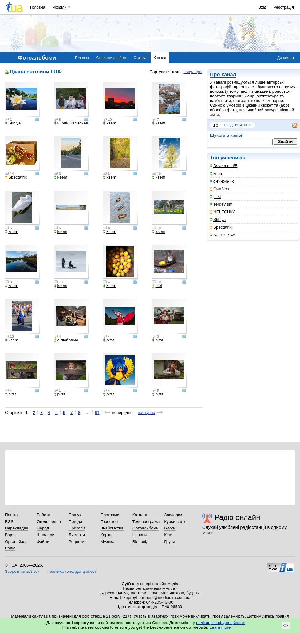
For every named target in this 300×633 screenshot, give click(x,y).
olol (157, 286)
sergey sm (221, 204)
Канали (160, 58)
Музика (107, 541)
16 (215, 125)
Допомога (285, 58)
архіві (236, 135)
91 (97, 412)
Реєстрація (284, 7)
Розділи (60, 7)
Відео (10, 535)
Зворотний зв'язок (22, 571)
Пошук (75, 515)
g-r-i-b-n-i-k (222, 181)
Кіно (168, 535)
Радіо (10, 548)
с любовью (66, 340)
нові (176, 71)
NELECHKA (222, 212)
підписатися (237, 125)
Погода (75, 521)
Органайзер (16, 541)
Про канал (223, 74)
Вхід (262, 7)
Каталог (140, 515)
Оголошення (49, 521)
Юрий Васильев (71, 123)
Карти (106, 535)
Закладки (173, 515)
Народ (43, 528)
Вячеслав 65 (223, 165)
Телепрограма (146, 521)
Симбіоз (219, 189)
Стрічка (139, 58)
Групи (169, 541)
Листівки (77, 535)
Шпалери (45, 535)
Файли (43, 541)
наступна (146, 412)
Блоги (170, 528)
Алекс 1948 (222, 235)
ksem (216, 173)
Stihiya (218, 219)
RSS (9, 521)
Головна (37, 7)
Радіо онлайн (237, 517)
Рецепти (77, 541)
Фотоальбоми (145, 528)
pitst (215, 196)
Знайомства (112, 528)
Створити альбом (111, 58)
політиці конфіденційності (220, 622)
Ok (286, 625)
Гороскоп (109, 521)
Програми (110, 515)
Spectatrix (221, 227)
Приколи (77, 528)
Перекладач (16, 528)
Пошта (11, 515)
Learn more (220, 627)
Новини (139, 535)
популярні (193, 71)
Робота (43, 515)
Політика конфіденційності (72, 571)
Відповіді (141, 541)
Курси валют (176, 521)
